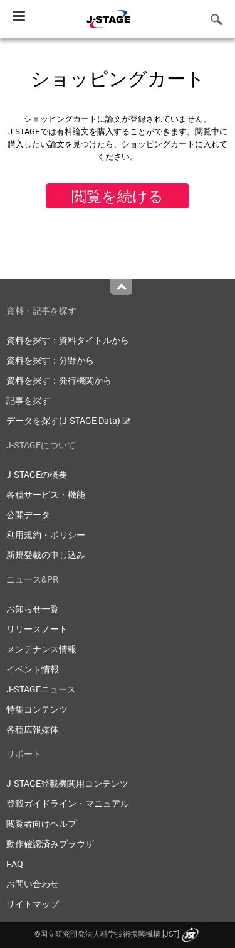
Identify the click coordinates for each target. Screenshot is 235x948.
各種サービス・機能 (45, 494)
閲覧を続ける (117, 196)
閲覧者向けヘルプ (41, 823)
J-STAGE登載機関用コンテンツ (67, 783)
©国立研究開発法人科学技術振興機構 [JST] (117, 934)
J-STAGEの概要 (36, 474)
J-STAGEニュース (41, 689)
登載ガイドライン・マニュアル (67, 803)
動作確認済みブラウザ (50, 843)
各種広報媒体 (32, 729)
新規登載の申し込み (45, 555)
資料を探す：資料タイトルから (67, 340)
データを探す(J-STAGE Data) (68, 420)
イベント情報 (32, 669)
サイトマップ (32, 904)
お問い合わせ (32, 884)
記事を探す (28, 400)
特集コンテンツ (37, 709)
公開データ (28, 514)
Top (121, 287)
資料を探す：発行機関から (59, 380)
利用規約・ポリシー (45, 535)
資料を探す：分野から (50, 360)
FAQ (14, 864)
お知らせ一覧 (32, 609)
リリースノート (37, 629)
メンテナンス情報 (41, 649)
